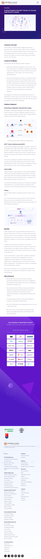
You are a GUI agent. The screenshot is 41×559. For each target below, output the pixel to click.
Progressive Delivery (8, 483)
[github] (19, 556)
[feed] (22, 556)
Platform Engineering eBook (9, 476)
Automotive (23, 457)
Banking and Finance (25, 455)
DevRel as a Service (8, 464)
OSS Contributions (24, 470)
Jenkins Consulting (8, 503)
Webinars (23, 476)
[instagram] (9, 556)
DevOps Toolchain (7, 499)
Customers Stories (24, 478)
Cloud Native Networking (9, 527)
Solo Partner (6, 549)
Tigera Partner (7, 547)
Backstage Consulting (8, 478)
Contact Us (23, 500)
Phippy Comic (23, 485)
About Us (23, 490)
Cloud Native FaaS (7, 461)
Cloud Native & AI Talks (25, 474)
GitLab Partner (7, 543)
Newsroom (23, 498)
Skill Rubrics (23, 483)
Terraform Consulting (8, 532)
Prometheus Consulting (8, 519)
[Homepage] (9, 2)
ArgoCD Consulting (8, 501)
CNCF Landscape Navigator (26, 481)
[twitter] (5, 556)
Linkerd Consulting (7, 531)
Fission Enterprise (24, 462)
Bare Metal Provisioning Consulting (11, 487)
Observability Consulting (9, 515)
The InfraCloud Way (25, 492)
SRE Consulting (7, 523)
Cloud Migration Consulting (9, 504)
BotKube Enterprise (24, 464)
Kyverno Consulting (8, 538)
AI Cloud (6, 453)
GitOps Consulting (7, 495)
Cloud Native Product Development (11, 459)
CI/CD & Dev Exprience (8, 485)
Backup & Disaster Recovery (9, 534)
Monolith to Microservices (9, 462)
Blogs (22, 472)
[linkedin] (12, 556)
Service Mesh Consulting (9, 525)
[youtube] (15, 556)
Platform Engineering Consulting (10, 474)
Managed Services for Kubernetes (27, 466)
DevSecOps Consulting (8, 513)
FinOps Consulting (7, 506)
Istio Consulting (7, 529)
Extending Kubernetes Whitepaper (11, 466)
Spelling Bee (23, 480)
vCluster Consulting (8, 508)
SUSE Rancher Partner (8, 545)
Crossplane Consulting (8, 482)
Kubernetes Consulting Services (10, 493)
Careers (22, 494)
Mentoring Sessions (25, 496)
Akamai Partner (7, 551)
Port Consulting (7, 480)
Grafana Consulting (8, 517)
